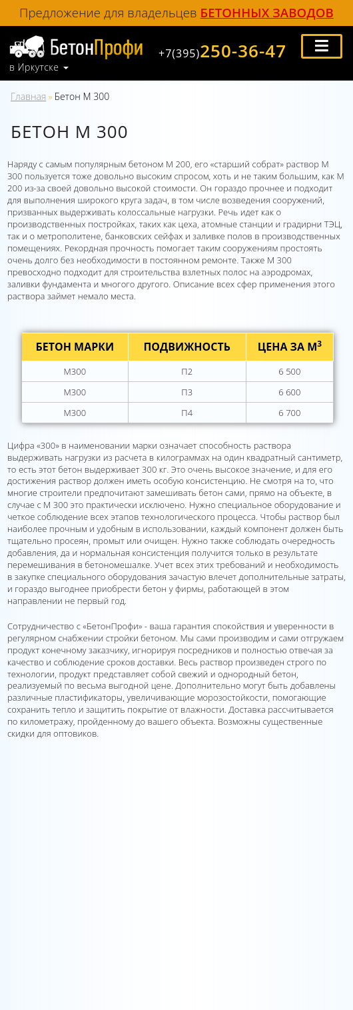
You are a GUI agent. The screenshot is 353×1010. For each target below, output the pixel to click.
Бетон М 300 (82, 96)
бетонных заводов (267, 12)
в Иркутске (34, 67)
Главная (28, 96)
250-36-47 (222, 50)
